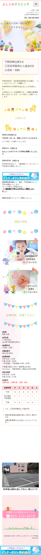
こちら (26, 187)
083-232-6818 (33, 18)
